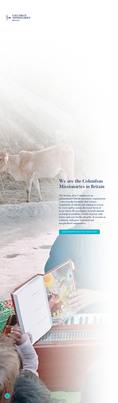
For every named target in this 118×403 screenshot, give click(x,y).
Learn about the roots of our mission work (79, 232)
